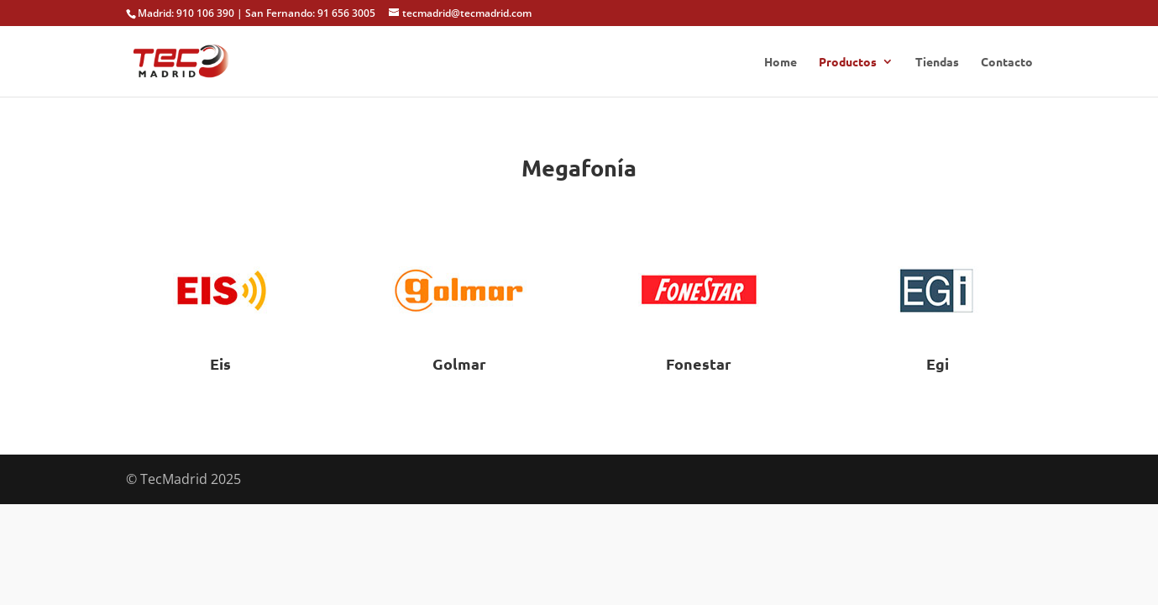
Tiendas (937, 62)
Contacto (1007, 62)
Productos (848, 62)
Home (780, 62)
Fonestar (698, 363)
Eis (220, 363)
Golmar (459, 363)
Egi (937, 363)
